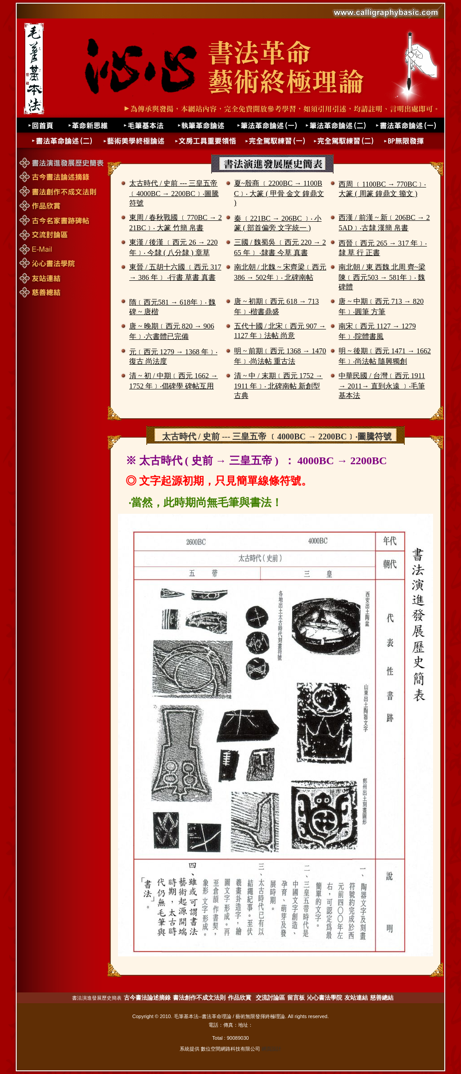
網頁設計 (271, 1048)
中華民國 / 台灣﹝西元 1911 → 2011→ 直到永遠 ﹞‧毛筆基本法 (382, 385)
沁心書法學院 (324, 997)
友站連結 (356, 997)
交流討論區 (270, 997)
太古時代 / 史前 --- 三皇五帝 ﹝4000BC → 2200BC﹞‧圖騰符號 (174, 193)
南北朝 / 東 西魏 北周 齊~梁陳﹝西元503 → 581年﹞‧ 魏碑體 (382, 277)
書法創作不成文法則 (199, 997)
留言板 (296, 997)
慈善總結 (381, 997)
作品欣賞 (239, 997)
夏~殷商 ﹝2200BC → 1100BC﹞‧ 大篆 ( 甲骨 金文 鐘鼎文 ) (279, 192)
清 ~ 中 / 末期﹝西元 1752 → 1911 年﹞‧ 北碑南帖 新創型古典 (278, 385)
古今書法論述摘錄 (147, 997)
